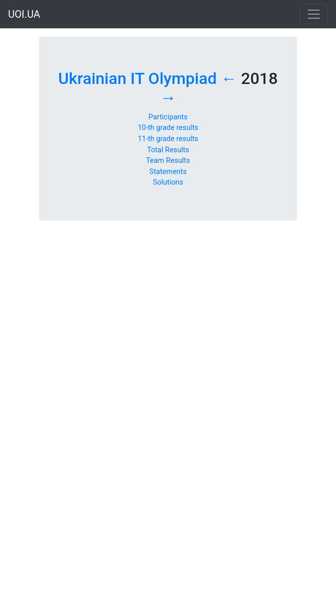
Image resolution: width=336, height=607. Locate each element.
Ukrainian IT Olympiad (137, 78)
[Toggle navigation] (314, 14)
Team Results (168, 160)
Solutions (168, 182)
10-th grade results (168, 127)
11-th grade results (168, 139)
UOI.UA (24, 14)
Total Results (168, 150)
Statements (168, 171)
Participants (167, 117)
